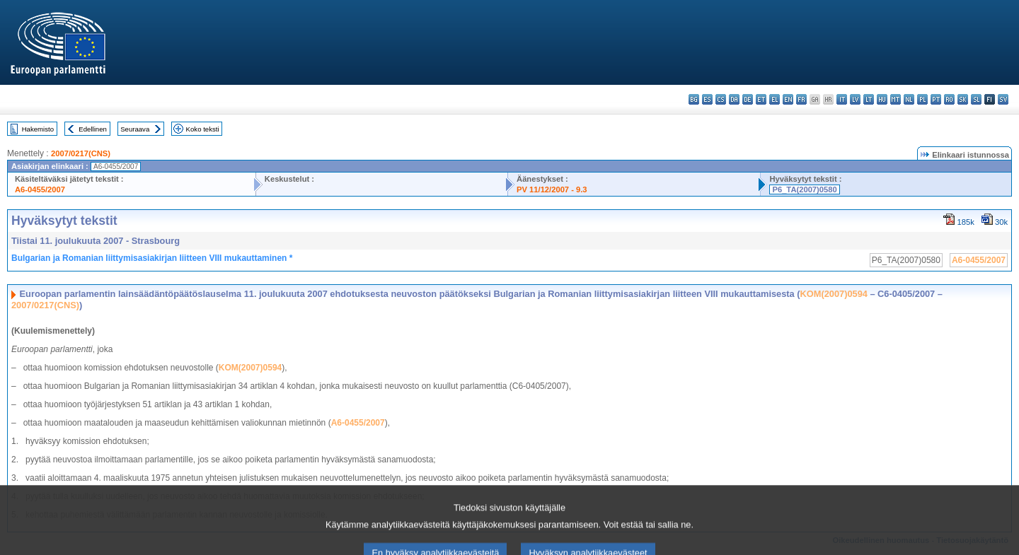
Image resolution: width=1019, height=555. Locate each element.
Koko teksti (202, 129)
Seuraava (134, 129)
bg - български (694, 99)
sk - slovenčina (962, 99)
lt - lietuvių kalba (868, 99)
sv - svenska (1003, 99)
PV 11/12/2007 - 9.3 (552, 189)
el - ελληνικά (774, 99)
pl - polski (922, 99)
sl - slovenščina (976, 99)
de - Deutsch (747, 99)
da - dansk (734, 99)
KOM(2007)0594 (834, 293)
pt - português (936, 99)
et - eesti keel (761, 99)
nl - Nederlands (909, 99)
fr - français (801, 99)
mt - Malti (895, 99)
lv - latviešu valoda (855, 99)
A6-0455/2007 (40, 189)
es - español (707, 99)
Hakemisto (38, 129)
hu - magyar (882, 99)
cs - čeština (720, 99)
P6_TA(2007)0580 (804, 189)
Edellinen (92, 129)
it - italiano (841, 99)
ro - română (949, 99)
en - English (788, 99)
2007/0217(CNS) (80, 153)
